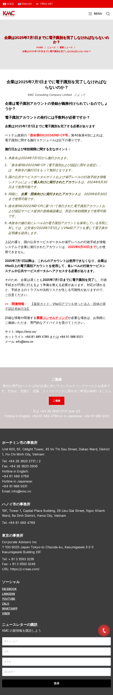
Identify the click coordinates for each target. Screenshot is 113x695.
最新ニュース (66, 47)
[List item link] (56, 589)
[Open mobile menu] (95, 14)
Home (39, 47)
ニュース (51, 47)
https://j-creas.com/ (25, 569)
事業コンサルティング (52, 318)
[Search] (108, 14)
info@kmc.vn (21, 491)
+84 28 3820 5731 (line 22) (60, 411)
